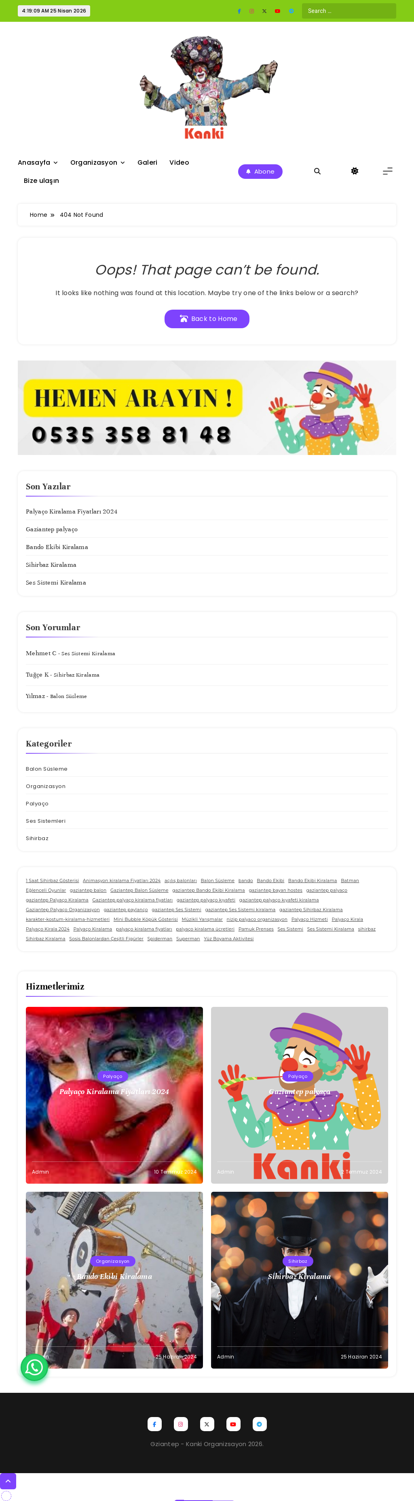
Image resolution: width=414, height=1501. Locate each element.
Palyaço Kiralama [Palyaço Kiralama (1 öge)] (93, 929)
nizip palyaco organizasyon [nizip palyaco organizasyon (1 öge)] (257, 919)
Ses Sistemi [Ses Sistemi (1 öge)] (291, 929)
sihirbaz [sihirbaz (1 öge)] (367, 929)
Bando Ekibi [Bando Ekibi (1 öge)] (270, 880)
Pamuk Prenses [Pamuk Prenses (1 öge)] (256, 929)
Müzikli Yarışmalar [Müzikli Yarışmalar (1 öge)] (202, 919)
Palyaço (37, 803)
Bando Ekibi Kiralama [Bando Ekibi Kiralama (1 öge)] (312, 880)
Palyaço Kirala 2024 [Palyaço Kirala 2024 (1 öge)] (48, 929)
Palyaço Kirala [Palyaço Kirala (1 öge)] (347, 919)
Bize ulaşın (41, 180)
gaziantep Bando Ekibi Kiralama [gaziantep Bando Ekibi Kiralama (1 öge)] (208, 890)
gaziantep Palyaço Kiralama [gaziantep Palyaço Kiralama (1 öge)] (57, 900)
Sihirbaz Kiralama (51, 565)
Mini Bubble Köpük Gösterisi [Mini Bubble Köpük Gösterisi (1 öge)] (146, 919)
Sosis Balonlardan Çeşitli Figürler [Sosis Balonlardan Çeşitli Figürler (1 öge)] (106, 938)
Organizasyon (94, 162)
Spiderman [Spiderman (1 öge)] (160, 938)
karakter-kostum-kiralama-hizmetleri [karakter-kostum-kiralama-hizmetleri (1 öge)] (68, 919)
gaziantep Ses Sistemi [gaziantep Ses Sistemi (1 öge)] (176, 909)
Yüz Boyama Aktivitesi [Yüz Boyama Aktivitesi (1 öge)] (228, 938)
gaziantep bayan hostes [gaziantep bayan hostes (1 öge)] (275, 890)
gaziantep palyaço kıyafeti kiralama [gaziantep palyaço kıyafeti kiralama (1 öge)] (279, 900)
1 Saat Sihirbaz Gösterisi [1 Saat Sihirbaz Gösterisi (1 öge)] (52, 880)
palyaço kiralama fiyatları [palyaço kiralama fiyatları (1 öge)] (144, 929)
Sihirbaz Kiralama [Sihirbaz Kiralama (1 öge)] (45, 938)
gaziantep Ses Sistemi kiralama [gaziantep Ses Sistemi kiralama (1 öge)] (240, 909)
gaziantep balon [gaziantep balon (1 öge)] (88, 890)
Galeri (147, 162)
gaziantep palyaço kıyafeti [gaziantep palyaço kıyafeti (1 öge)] (206, 900)
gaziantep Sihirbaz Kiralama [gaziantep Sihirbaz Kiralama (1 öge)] (311, 909)
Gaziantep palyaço (52, 529)
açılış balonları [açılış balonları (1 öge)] (181, 880)
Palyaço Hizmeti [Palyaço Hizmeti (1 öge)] (309, 919)
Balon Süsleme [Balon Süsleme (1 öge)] (218, 880)
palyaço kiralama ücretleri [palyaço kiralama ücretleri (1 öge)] (205, 929)
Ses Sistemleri (45, 821)
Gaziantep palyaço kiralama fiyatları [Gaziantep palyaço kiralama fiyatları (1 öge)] (132, 900)
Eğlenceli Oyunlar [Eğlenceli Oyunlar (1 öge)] (46, 890)
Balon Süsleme (68, 696)
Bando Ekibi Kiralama (57, 547)
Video (179, 162)
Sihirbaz (37, 838)
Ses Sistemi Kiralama (56, 583)
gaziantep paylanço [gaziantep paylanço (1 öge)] (126, 909)
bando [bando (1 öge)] (246, 880)
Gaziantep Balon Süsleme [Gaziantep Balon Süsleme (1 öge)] (139, 890)
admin (40, 1171)
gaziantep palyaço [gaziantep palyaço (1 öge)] (326, 890)
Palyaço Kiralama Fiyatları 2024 (71, 511)
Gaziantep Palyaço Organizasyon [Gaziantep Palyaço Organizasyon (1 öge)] (63, 909)
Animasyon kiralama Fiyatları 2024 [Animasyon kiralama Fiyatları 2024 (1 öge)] (122, 880)
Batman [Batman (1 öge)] (350, 880)
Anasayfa (34, 162)
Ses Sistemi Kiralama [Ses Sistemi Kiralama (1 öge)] (330, 929)
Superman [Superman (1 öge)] (188, 938)
